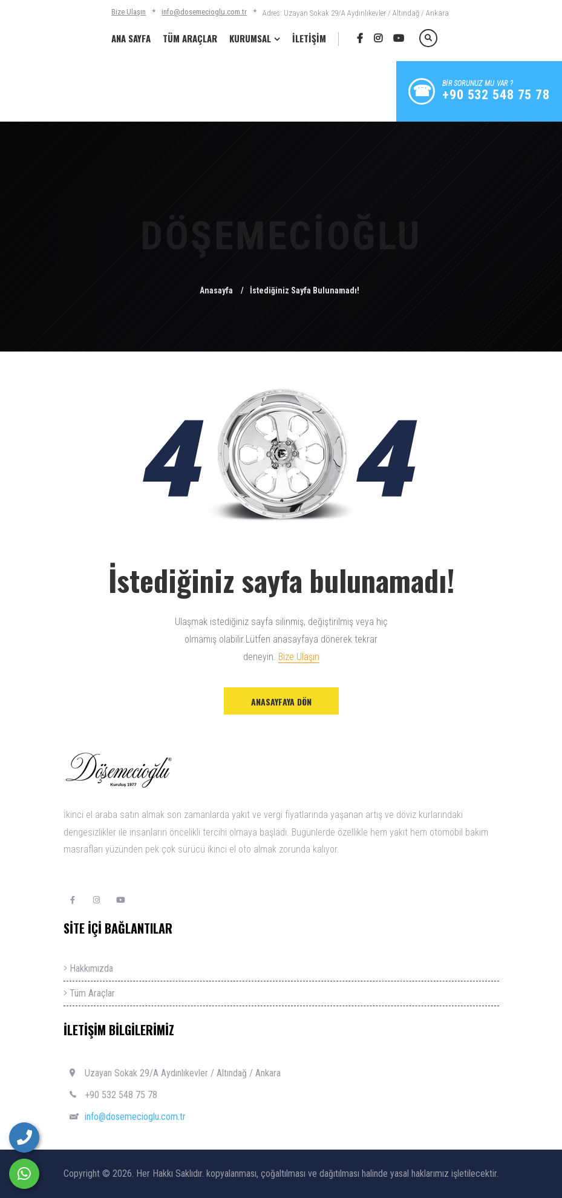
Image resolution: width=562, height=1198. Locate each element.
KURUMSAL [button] (250, 38)
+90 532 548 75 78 (121, 1095)
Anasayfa (216, 290)
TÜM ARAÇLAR (190, 38)
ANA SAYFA (131, 38)
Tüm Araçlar (89, 993)
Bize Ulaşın (128, 11)
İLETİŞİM (309, 38)
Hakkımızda (88, 968)
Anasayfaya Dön (281, 701)
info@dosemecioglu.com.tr (204, 11)
